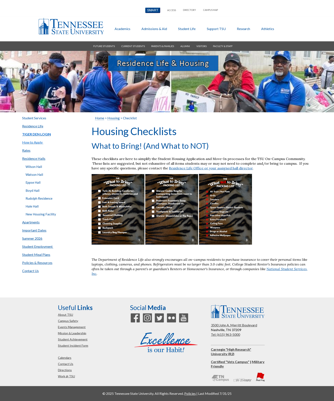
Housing (113, 118)
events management (72, 327)
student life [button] (187, 29)
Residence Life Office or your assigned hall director (211, 168)
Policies (190, 393)
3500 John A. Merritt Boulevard (234, 325)
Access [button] (171, 10)
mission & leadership (72, 333)
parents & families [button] (162, 46)
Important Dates (34, 230)
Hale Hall (32, 206)
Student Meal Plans (36, 254)
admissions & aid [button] (154, 29)
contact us (65, 364)
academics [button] (122, 29)
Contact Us (30, 271)
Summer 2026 (32, 238)
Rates (26, 150)
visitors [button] (201, 46)
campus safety (68, 321)
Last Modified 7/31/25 (215, 393)
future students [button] (104, 46)
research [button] (243, 29)
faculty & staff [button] (223, 46)
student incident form (73, 345)
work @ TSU (66, 376)
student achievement (73, 339)
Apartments (31, 222)
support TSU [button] (216, 29)
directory (189, 10)
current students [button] (133, 46)
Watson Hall (34, 174)
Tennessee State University (71, 26)
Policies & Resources (37, 263)
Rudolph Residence (39, 198)
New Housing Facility (41, 214)
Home (99, 118)
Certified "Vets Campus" (230, 362)
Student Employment (37, 246)
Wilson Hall (34, 167)
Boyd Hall (32, 190)
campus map (210, 10)
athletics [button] (267, 29)
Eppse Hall (33, 182)
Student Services (34, 118)
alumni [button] (185, 46)
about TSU (65, 314)
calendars (64, 357)
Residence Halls (33, 158)
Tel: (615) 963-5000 (225, 334)
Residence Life (32, 126)
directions (65, 370)
